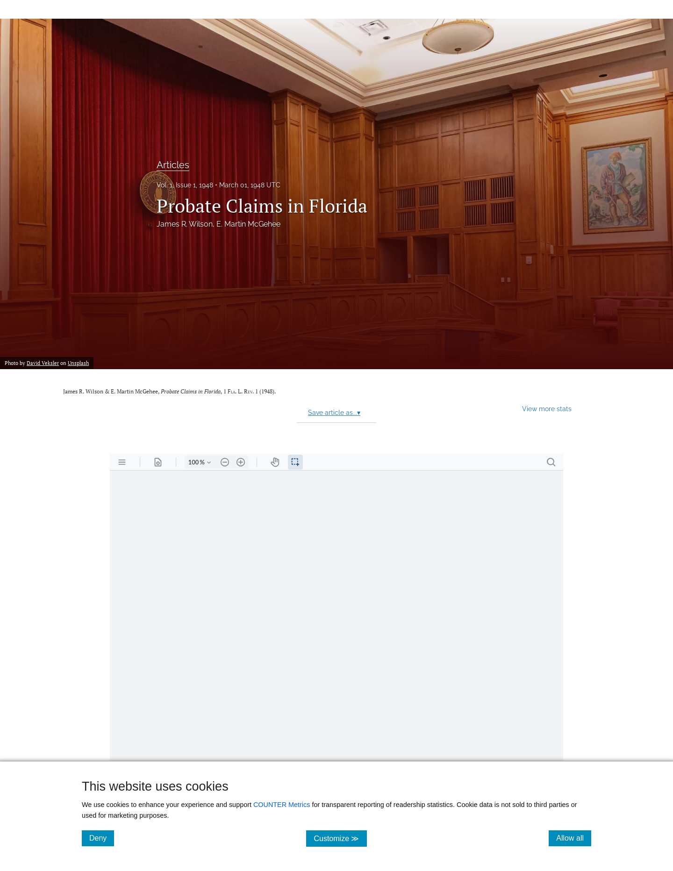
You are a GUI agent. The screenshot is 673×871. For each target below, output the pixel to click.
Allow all (573, 838)
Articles (173, 165)
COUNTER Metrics (281, 804)
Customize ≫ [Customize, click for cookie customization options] (340, 838)
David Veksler (43, 362)
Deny (101, 838)
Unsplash (78, 362)
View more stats (547, 409)
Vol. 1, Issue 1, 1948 (185, 185)
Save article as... (334, 412)
